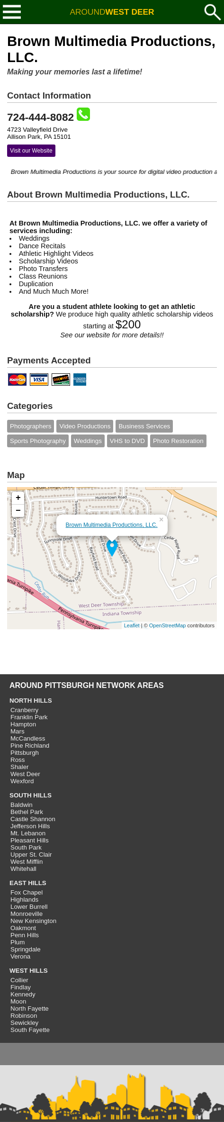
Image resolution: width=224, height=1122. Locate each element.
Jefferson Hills (30, 826)
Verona (20, 956)
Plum (17, 942)
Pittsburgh (24, 752)
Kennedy (23, 994)
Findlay (20, 987)
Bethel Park (26, 811)
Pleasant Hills (29, 840)
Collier (19, 980)
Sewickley (24, 1022)
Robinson (23, 1015)
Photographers (30, 426)
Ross (17, 759)
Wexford (22, 781)
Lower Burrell (29, 906)
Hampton (23, 724)
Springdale (25, 949)
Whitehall (23, 868)
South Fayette (30, 1029)
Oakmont (23, 928)
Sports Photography (38, 440)
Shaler (19, 766)
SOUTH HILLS (30, 795)
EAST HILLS (27, 883)
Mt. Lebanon (27, 833)
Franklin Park (29, 717)
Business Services (144, 426)
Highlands (24, 899)
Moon (18, 1001)
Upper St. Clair (31, 854)
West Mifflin (26, 861)
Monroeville (26, 913)
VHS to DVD (127, 440)
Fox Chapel (26, 892)
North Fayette (29, 1008)
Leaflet (132, 625)
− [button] (18, 510)
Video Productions (84, 426)
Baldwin (21, 804)
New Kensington (33, 920)
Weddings (88, 440)
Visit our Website (31, 150)
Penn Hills (24, 935)
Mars (17, 731)
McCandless (27, 738)
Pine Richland (29, 745)
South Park (26, 847)
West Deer (25, 774)
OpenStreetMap (167, 625)
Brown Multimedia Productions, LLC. (112, 525)
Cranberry (24, 710)
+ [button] (18, 498)
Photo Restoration (178, 440)
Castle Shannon (32, 819)
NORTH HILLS (30, 700)
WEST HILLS (28, 970)
